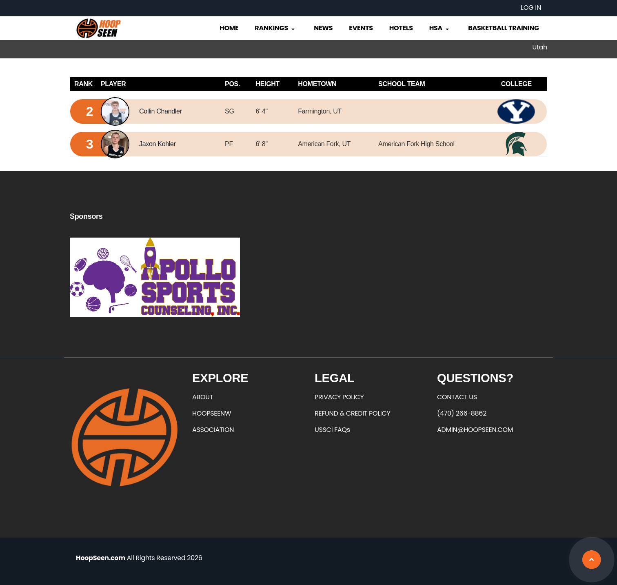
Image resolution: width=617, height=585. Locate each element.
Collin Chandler (160, 111)
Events (361, 28)
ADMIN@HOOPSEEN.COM (475, 429)
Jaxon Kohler (157, 143)
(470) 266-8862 (461, 413)
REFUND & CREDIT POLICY (353, 413)
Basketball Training (503, 28)
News (323, 28)
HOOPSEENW (211, 413)
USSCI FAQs (332, 429)
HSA (440, 28)
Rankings (275, 28)
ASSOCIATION (213, 429)
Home (229, 28)
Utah (540, 47)
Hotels (401, 28)
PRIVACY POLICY (339, 397)
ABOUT (202, 397)
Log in (531, 7)
